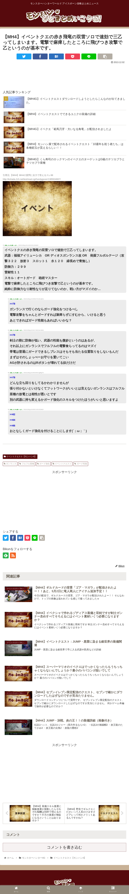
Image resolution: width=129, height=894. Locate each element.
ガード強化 (43, 464)
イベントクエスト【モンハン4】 (20, 456)
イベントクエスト (62, 464)
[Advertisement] (64, 75)
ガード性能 (80, 464)
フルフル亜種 (26, 464)
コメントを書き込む (64, 848)
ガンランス (10, 464)
